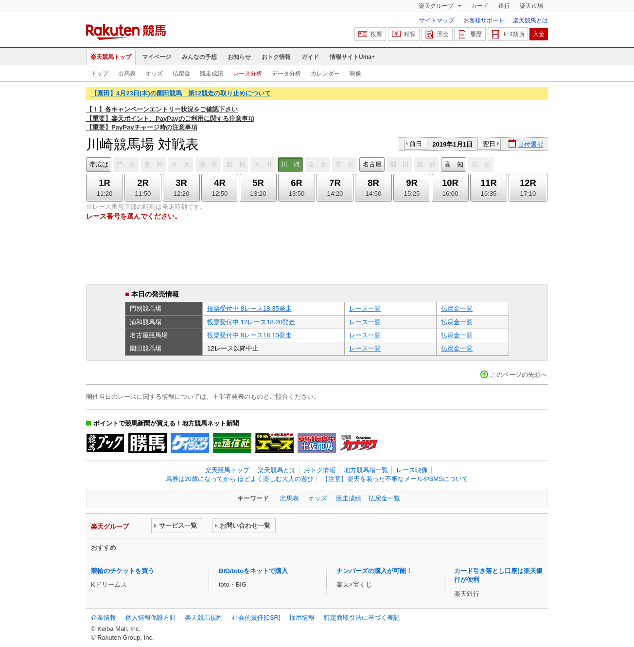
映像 (355, 73)
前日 (415, 144)
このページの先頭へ (518, 374)
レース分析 (247, 73)
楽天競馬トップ (110, 57)
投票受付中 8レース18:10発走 (249, 335)
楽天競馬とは (530, 20)
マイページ (156, 57)
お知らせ (239, 57)
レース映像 (412, 470)
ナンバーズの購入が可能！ (374, 570)
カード (480, 5)
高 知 (453, 164)
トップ (99, 73)
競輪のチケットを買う (122, 570)
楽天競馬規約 (204, 617)
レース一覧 (365, 308)
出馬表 (127, 73)
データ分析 (286, 73)
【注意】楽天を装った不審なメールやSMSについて (395, 478)
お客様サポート (483, 20)
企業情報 (103, 617)
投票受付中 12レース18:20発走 (251, 322)
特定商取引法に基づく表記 (362, 617)
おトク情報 (276, 57)
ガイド (310, 57)
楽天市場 (531, 5)
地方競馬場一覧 (366, 470)
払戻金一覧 (457, 308)
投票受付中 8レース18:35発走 (249, 308)
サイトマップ (436, 20)
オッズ (154, 73)
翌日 (489, 144)
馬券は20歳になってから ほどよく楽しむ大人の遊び (240, 478)
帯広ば (98, 164)
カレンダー (325, 73)
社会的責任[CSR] (256, 617)
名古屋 (372, 164)
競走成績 (211, 73)
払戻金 (181, 73)
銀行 (504, 5)
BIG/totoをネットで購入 (253, 570)
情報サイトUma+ (352, 57)
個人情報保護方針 (150, 617)
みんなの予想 (199, 57)
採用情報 (302, 617)
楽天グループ (437, 5)
